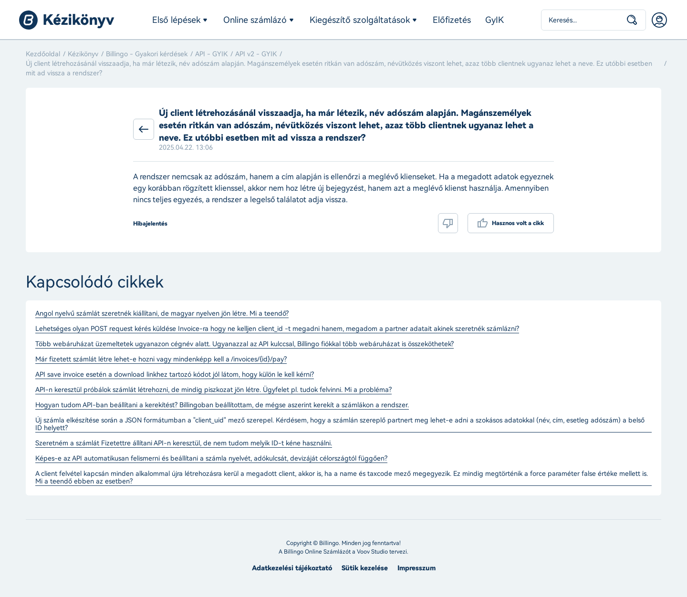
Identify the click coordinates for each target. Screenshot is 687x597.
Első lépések (176, 20)
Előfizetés (452, 20)
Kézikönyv (83, 54)
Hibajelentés (150, 223)
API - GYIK (211, 54)
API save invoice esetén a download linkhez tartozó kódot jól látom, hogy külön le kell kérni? (174, 375)
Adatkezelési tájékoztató (292, 568)
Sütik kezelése (365, 568)
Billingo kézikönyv (66, 20)
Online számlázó (255, 20)
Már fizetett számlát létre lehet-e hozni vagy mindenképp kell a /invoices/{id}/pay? (161, 359)
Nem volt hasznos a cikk (448, 223)
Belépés (659, 20)
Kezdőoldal (43, 54)
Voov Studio (372, 551)
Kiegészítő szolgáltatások (360, 20)
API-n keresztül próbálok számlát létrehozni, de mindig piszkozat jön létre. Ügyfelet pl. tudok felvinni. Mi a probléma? (213, 390)
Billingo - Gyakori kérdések (146, 54)
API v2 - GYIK (256, 54)
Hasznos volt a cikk (518, 223)
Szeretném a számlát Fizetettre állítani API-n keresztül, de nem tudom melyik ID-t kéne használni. (183, 443)
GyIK (494, 20)
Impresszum (416, 568)
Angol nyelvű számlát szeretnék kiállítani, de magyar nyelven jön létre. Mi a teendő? (162, 314)
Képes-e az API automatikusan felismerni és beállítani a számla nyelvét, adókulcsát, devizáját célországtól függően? (211, 459)
